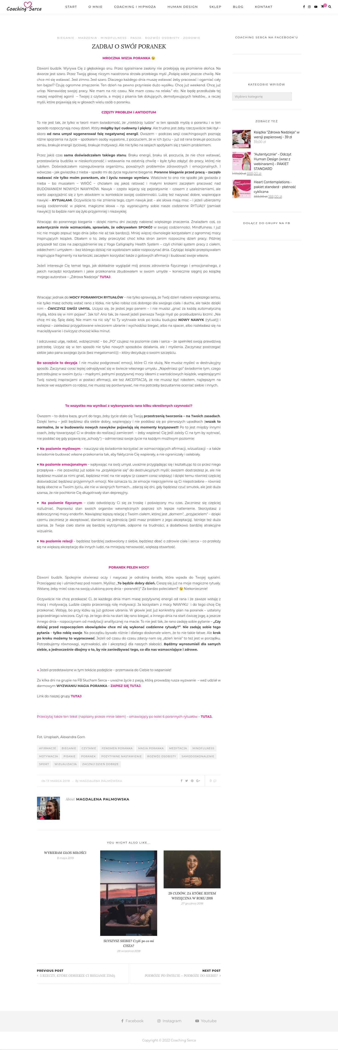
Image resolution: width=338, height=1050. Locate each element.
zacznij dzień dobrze (100, 765)
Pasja (136, 37)
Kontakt (264, 11)
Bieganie (65, 37)
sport (44, 765)
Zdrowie (192, 37)
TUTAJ (105, 278)
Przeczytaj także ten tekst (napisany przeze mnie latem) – (82, 717)
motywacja (48, 757)
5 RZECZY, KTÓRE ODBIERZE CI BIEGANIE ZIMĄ (76, 976)
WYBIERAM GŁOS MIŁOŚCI (65, 854)
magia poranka (151, 749)
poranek (88, 757)
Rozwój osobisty (162, 37)
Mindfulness (114, 37)
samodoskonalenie (198, 757)
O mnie (95, 11)
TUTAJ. (206, 717)
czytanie (89, 749)
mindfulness (203, 749)
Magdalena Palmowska (101, 781)
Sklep (215, 11)
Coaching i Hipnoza (135, 11)
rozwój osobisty (161, 757)
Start (71, 11)
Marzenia (87, 37)
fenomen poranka (117, 749)
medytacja (178, 749)
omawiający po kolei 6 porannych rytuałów (162, 717)
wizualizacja (66, 765)
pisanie (70, 757)
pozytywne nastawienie (121, 757)
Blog (238, 11)
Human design (183, 11)
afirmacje (47, 749)
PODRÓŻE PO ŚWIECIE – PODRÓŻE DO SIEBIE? (183, 976)
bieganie (69, 749)
